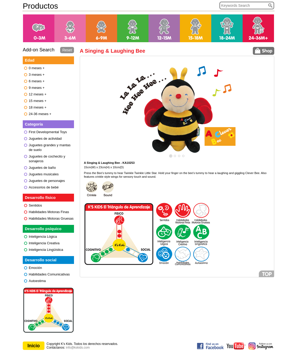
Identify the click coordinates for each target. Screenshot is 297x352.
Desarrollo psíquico (43, 228)
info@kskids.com (78, 347)
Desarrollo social (40, 260)
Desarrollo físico (40, 197)
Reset (67, 50)
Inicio (33, 345)
